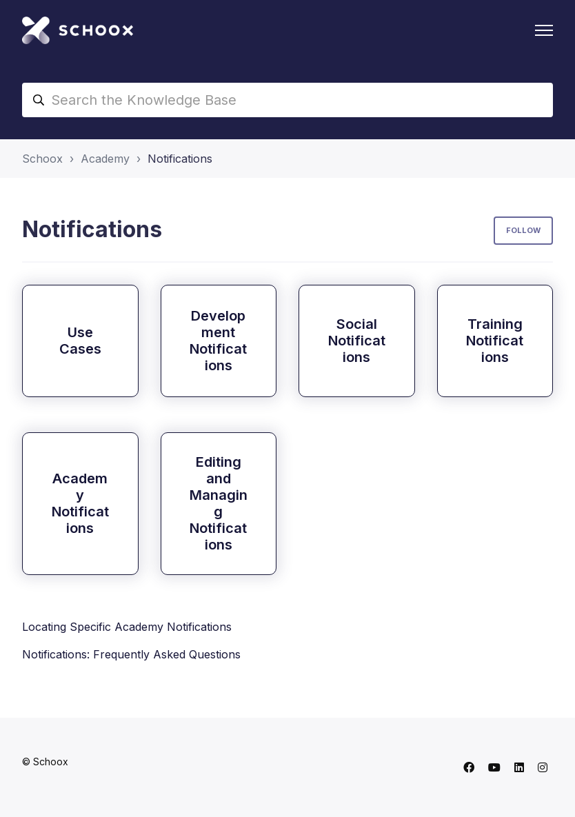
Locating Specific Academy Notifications (127, 627)
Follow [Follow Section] (523, 230)
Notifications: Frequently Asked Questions (131, 654)
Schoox (42, 158)
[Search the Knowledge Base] (287, 100)
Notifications (180, 158)
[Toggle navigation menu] (543, 30)
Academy (105, 158)
